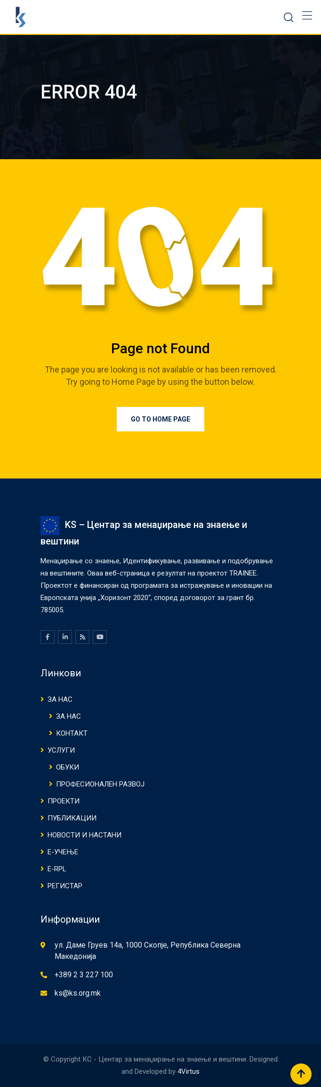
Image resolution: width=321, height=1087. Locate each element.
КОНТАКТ (72, 733)
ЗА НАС (60, 699)
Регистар (65, 886)
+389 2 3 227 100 (84, 974)
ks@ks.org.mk (78, 993)
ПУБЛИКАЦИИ (72, 818)
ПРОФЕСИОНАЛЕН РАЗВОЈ (100, 784)
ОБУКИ (67, 767)
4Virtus (188, 1071)
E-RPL (57, 869)
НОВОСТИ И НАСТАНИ (84, 835)
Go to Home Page (160, 419)
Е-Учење (63, 852)
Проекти (64, 801)
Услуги (61, 750)
